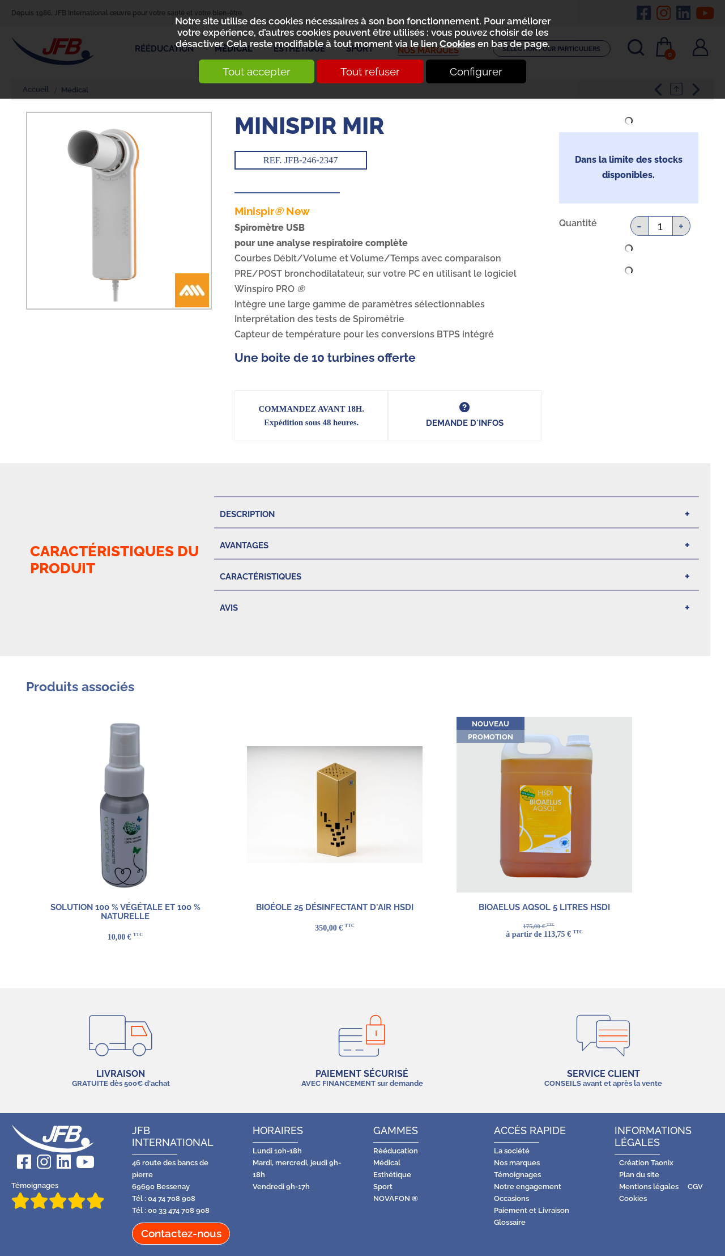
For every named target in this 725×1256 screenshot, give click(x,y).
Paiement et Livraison (531, 1210)
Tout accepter (257, 71)
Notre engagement (527, 1186)
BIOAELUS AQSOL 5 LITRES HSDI (544, 907)
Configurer (476, 71)
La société (512, 1151)
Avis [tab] (229, 607)
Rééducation (395, 1151)
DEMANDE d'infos (465, 423)
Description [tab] (247, 514)
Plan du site (639, 1174)
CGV (695, 1186)
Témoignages (57, 1195)
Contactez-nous (181, 1233)
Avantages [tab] (244, 545)
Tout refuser (370, 71)
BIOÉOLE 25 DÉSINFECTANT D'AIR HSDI (334, 907)
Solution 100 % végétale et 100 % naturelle (125, 911)
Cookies (457, 43)
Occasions (511, 1198)
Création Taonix (646, 1162)
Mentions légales (649, 1186)
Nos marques (517, 1162)
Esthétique (392, 1174)
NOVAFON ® (395, 1198)
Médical (386, 1162)
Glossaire (510, 1222)
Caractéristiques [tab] (260, 576)
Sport (383, 1186)
